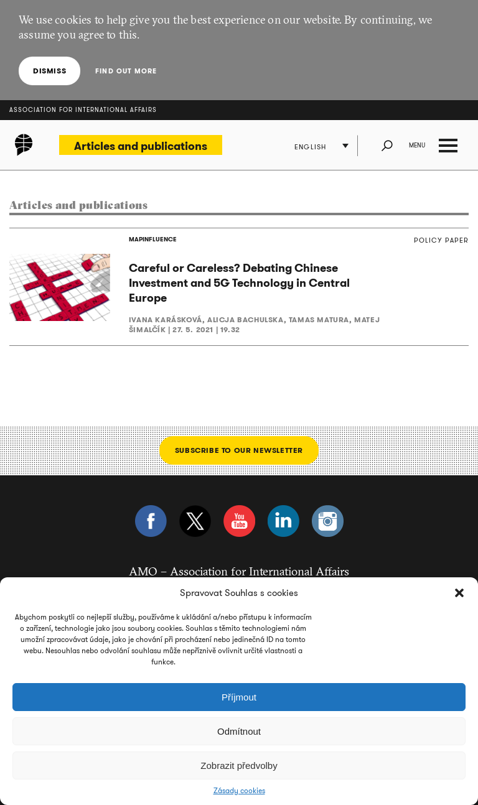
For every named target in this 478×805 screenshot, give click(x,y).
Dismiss (49, 70)
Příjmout (239, 697)
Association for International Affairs (83, 109)
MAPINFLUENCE (153, 239)
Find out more (126, 71)
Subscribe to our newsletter (239, 450)
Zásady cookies (239, 791)
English (310, 147)
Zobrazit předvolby (238, 765)
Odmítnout (239, 731)
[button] (459, 593)
